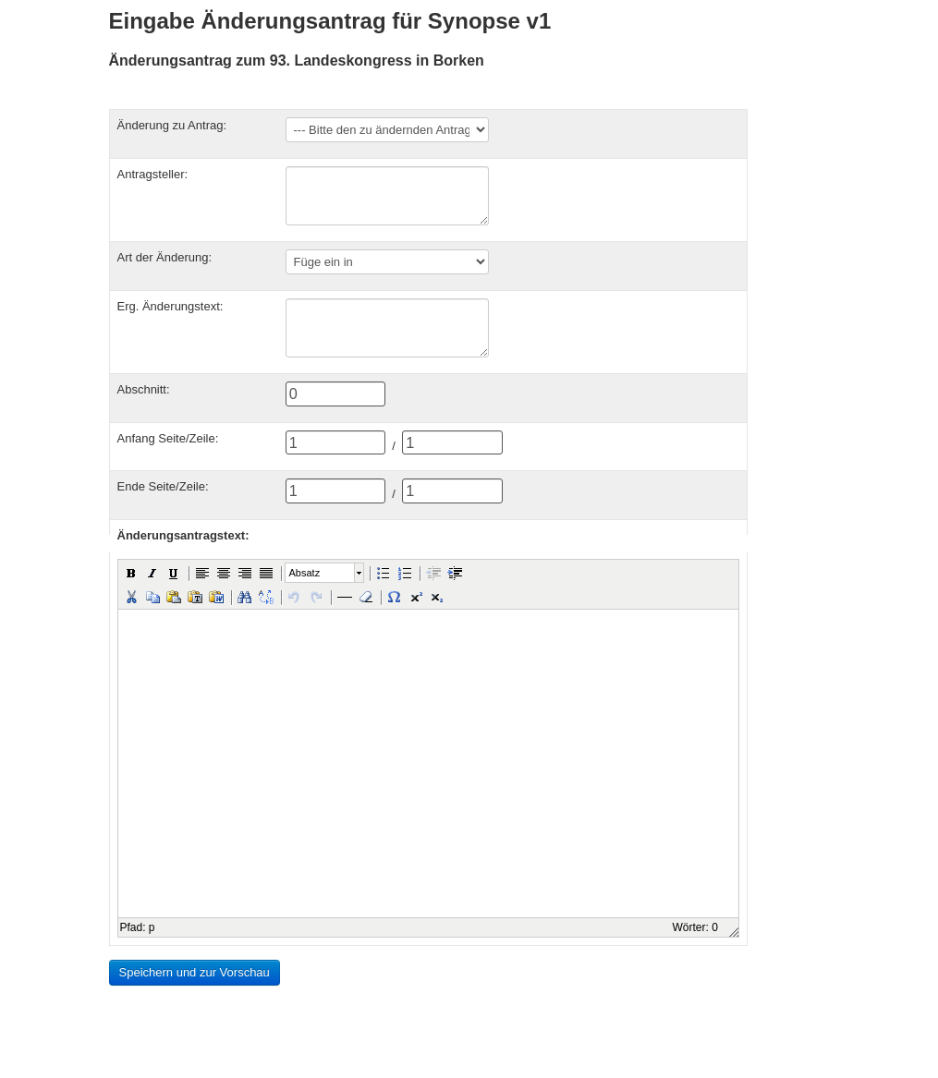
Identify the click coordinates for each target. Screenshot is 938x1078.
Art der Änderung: (165, 257)
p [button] (152, 927)
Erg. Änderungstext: (170, 306)
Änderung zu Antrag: (172, 125)
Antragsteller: (153, 174)
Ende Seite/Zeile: (163, 486)
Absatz (305, 572)
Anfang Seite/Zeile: (168, 438)
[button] (131, 573)
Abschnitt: (143, 389)
